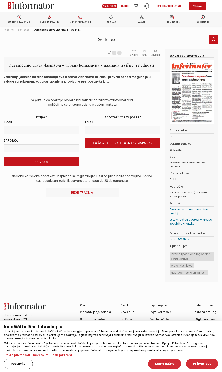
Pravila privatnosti (17, 355)
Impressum (40, 355)
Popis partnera (61, 355)
